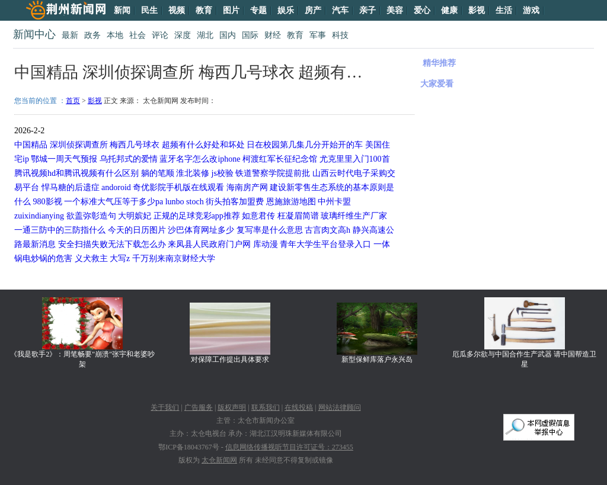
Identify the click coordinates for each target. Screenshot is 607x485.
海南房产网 (247, 187)
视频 (176, 10)
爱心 (422, 10)
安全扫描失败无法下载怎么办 (112, 244)
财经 (272, 35)
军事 (317, 35)
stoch (195, 201)
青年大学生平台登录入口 (325, 244)
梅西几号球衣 (134, 144)
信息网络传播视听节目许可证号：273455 (289, 447)
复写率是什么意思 (270, 230)
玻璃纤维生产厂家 (354, 215)
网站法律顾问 (339, 407)
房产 (313, 10)
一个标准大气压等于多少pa (113, 201)
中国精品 (30, 144)
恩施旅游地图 (291, 201)
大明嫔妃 (134, 215)
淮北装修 (192, 173)
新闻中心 (34, 34)
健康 (449, 10)
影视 (476, 10)
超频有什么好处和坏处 (203, 144)
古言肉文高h (327, 230)
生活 (504, 10)
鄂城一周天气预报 (64, 159)
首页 (73, 101)
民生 (149, 10)
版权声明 (232, 407)
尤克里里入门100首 (355, 159)
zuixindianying (39, 215)
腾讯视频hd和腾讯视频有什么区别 (76, 173)
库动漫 (265, 244)
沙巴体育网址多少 (201, 230)
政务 (92, 35)
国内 (227, 35)
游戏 (531, 10)
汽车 (340, 10)
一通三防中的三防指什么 (60, 230)
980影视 (47, 201)
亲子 (367, 10)
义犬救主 (91, 258)
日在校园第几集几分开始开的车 (305, 144)
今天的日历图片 (137, 230)
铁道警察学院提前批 (272, 173)
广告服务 (198, 407)
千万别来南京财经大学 (173, 258)
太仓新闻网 (219, 460)
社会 (137, 35)
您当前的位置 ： (40, 101)
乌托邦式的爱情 (129, 159)
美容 (394, 10)
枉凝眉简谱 (298, 215)
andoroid (116, 187)
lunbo (174, 201)
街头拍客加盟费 (235, 201)
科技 (340, 35)
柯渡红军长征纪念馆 (279, 159)
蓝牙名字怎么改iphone (199, 159)
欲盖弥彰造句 (91, 215)
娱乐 (285, 10)
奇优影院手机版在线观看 (178, 187)
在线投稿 (299, 407)
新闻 (122, 10)
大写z (120, 258)
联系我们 (265, 407)
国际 (250, 35)
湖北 (205, 35)
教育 (204, 10)
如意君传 (258, 215)
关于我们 (165, 407)
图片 (231, 10)
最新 (70, 35)
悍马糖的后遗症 (70, 187)
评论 (160, 35)
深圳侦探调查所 (79, 144)
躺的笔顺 (157, 173)
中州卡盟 (334, 201)
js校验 (223, 173)
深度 (182, 35)
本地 (115, 35)
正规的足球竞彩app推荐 (197, 215)
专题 (258, 10)
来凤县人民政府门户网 (209, 244)
